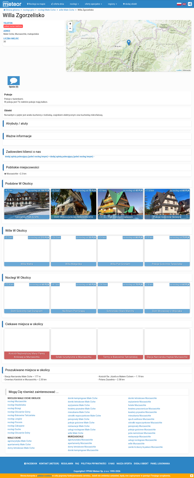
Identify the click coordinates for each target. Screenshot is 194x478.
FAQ (77, 463)
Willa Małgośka (73, 264)
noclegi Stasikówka (17, 405)
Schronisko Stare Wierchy (120, 311)
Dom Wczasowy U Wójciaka (167, 311)
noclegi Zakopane (16, 426)
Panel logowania (160, 463)
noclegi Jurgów (15, 419)
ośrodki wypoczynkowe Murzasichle (145, 422)
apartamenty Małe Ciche (19, 444)
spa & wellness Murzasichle (141, 419)
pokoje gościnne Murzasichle (142, 429)
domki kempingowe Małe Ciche (82, 398)
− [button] (70, 28)
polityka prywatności (93, 463)
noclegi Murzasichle (17, 401)
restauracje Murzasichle (139, 436)
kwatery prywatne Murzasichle (142, 412)
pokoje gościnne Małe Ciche (81, 422)
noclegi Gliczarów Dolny (19, 433)
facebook (30, 463)
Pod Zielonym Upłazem (120, 217)
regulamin (67, 463)
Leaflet (178, 70)
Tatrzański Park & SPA (27, 217)
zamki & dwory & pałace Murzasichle (145, 447)
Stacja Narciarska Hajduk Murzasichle (167, 357)
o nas (111, 463)
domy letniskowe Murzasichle (82, 447)
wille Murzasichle (136, 443)
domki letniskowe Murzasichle (142, 398)
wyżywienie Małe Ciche (79, 405)
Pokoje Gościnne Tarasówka (167, 264)
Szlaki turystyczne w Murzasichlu (73, 357)
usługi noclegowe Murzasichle (142, 440)
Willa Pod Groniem (120, 264)
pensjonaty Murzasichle (139, 426)
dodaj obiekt (141, 463)
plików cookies (44, 476)
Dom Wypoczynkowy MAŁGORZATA (73, 217)
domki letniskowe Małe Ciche (81, 401)
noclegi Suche (14, 429)
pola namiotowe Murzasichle (141, 433)
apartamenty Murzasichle (80, 443)
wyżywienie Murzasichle (139, 401)
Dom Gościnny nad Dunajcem (27, 311)
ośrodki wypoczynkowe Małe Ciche (84, 415)
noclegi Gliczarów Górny (19, 412)
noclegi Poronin (15, 422)
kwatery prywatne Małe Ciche (81, 408)
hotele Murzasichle (137, 405)
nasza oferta (124, 463)
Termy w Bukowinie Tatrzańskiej (120, 357)
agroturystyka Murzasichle (80, 440)
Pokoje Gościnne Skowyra (167, 217)
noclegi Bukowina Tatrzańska (21, 415)
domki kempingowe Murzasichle (83, 450)
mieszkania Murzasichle (139, 415)
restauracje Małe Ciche (78, 426)
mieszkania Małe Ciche (79, 412)
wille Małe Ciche (75, 433)
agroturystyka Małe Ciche (20, 441)
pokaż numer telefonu (13, 26)
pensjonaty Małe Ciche (78, 419)
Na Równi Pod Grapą (74, 311)
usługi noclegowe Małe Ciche (81, 429)
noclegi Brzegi (14, 408)
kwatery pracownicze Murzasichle (144, 408)
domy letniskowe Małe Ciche (21, 448)
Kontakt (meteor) (49, 463)
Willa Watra (27, 264)
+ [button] (70, 24)
